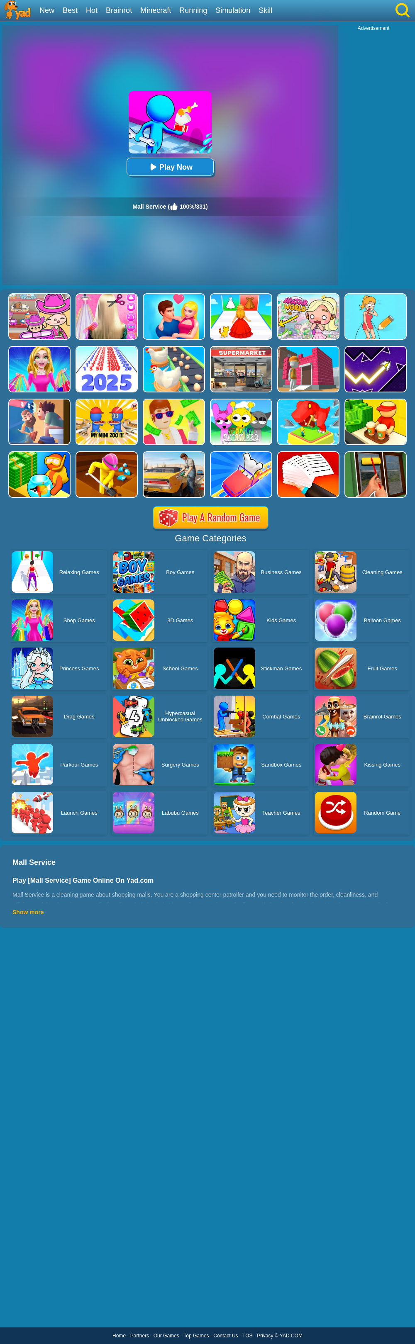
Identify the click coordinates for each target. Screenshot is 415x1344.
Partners (139, 1336)
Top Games (196, 1336)
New (46, 10)
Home (119, 1336)
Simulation (232, 10)
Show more (28, 912)
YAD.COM (291, 1336)
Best (70, 10)
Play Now (170, 167)
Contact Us (225, 1336)
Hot (92, 10)
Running (193, 10)
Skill (265, 10)
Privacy (265, 1336)
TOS (247, 1336)
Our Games (166, 1336)
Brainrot (119, 10)
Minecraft (155, 10)
